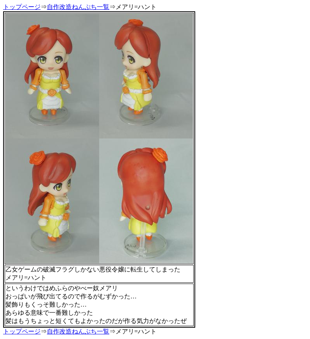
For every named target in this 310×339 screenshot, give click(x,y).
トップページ (22, 7)
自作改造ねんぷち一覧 (78, 7)
